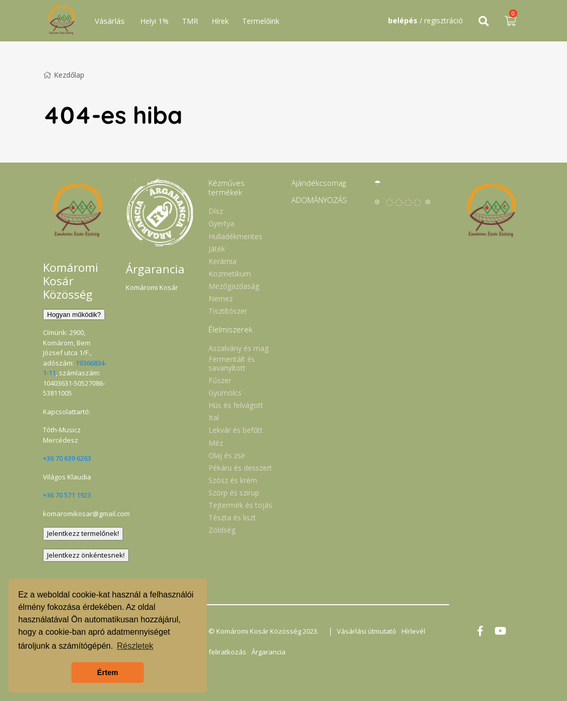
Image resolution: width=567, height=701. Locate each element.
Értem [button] (107, 672)
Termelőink (260, 21)
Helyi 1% (154, 21)
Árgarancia (268, 651)
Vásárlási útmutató (366, 631)
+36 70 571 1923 (67, 495)
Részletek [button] (135, 645)
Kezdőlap (63, 75)
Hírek (220, 21)
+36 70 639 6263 (67, 458)
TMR (190, 21)
